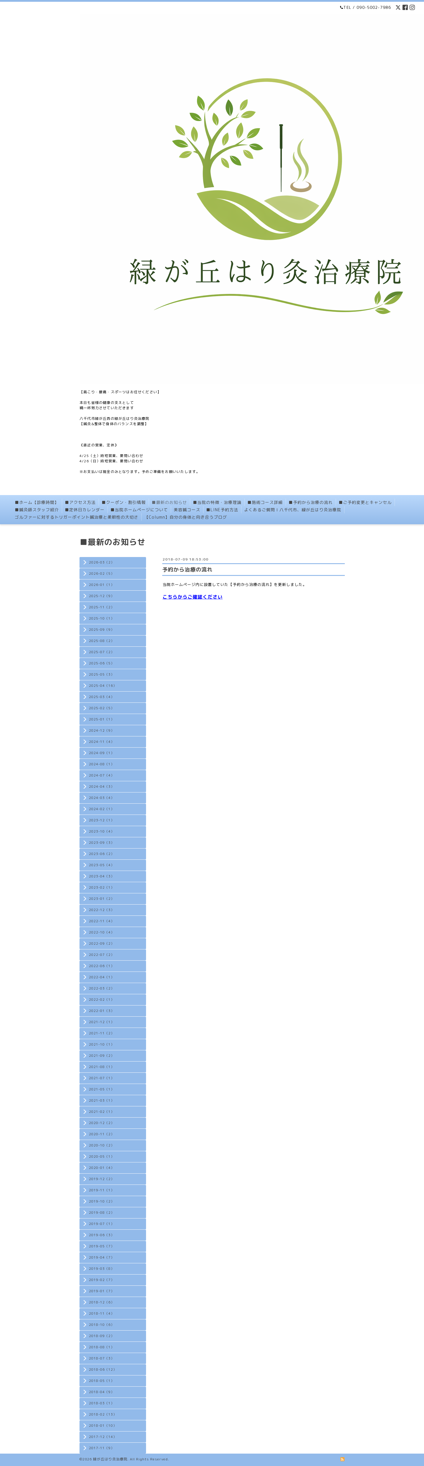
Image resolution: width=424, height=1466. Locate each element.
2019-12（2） (101, 1179)
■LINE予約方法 (222, 509)
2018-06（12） (103, 1369)
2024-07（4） (101, 775)
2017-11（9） (101, 1448)
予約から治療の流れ (187, 569)
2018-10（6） (101, 1324)
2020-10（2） (101, 1145)
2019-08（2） (101, 1212)
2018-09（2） (101, 1336)
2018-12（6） (101, 1302)
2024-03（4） (101, 797)
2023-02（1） (101, 887)
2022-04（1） (101, 977)
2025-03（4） (101, 696)
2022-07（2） (101, 954)
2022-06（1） (101, 966)
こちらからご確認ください (193, 597)
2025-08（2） (101, 640)
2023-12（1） (101, 820)
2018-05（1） (101, 1380)
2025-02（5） (101, 708)
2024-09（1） (101, 753)
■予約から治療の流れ (311, 502)
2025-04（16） (103, 685)
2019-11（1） (101, 1190)
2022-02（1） (101, 999)
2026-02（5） (101, 573)
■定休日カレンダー (85, 509)
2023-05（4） (101, 865)
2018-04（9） (101, 1392)
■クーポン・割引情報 (124, 502)
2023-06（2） (101, 853)
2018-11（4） (101, 1313)
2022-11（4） (101, 921)
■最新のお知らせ (169, 502)
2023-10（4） (101, 831)
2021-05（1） (101, 1089)
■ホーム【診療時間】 (37, 502)
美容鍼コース (187, 509)
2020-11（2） (101, 1134)
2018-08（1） (101, 1347)
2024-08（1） (101, 764)
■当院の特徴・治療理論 (217, 502)
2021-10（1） (101, 1044)
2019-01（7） (101, 1291)
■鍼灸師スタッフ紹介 (37, 509)
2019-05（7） (101, 1246)
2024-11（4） (101, 741)
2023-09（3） (101, 842)
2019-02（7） (101, 1279)
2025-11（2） (101, 607)
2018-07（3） (101, 1358)
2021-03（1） (101, 1100)
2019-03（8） (101, 1268)
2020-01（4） (101, 1167)
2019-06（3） (101, 1235)
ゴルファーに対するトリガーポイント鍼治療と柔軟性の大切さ (76, 517)
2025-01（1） (101, 719)
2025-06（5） (101, 663)
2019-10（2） (101, 1201)
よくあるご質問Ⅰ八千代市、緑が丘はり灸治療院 (292, 509)
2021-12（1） (101, 1022)
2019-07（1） (101, 1223)
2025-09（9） (101, 629)
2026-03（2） (101, 562)
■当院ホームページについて (139, 509)
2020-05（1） (101, 1156)
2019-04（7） (101, 1257)
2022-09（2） (101, 943)
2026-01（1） (101, 584)
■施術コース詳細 (265, 502)
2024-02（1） (101, 809)
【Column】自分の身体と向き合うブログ (185, 517)
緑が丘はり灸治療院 (110, 1459)
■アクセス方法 (80, 502)
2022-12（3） (101, 910)
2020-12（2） (101, 1123)
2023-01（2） (101, 898)
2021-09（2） (101, 1055)
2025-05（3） (101, 674)
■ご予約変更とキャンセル (365, 502)
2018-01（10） (103, 1425)
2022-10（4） (101, 932)
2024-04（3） (101, 786)
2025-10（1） (101, 618)
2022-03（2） (101, 988)
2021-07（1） (101, 1078)
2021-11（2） (101, 1033)
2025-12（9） (101, 596)
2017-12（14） (103, 1436)
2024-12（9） (101, 730)
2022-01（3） (101, 1010)
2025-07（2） (101, 652)
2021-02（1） (101, 1111)
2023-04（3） (101, 876)
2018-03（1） (101, 1403)
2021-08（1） (101, 1066)
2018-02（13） (103, 1414)
